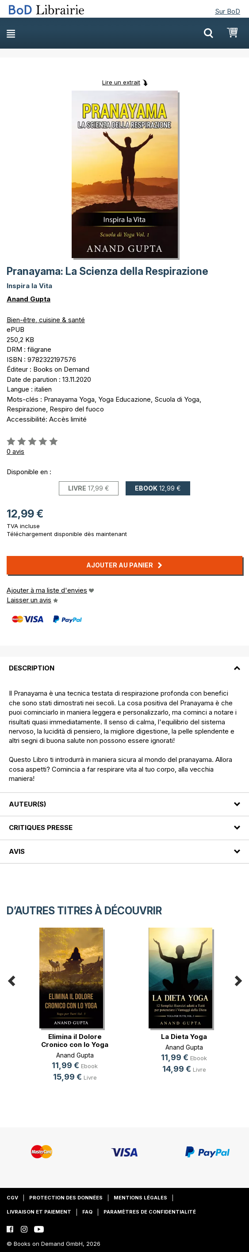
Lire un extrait (121, 82)
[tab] (124, 663)
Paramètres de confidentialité (149, 1212)
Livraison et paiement (39, 1212)
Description (31, 668)
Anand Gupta (28, 299)
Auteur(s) (27, 804)
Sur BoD (227, 11)
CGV (12, 1198)
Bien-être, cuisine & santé (46, 320)
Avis (17, 851)
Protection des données (66, 1198)
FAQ (87, 1212)
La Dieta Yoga (184, 1036)
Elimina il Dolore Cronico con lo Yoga (74, 1040)
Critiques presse (41, 827)
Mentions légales (140, 1198)
